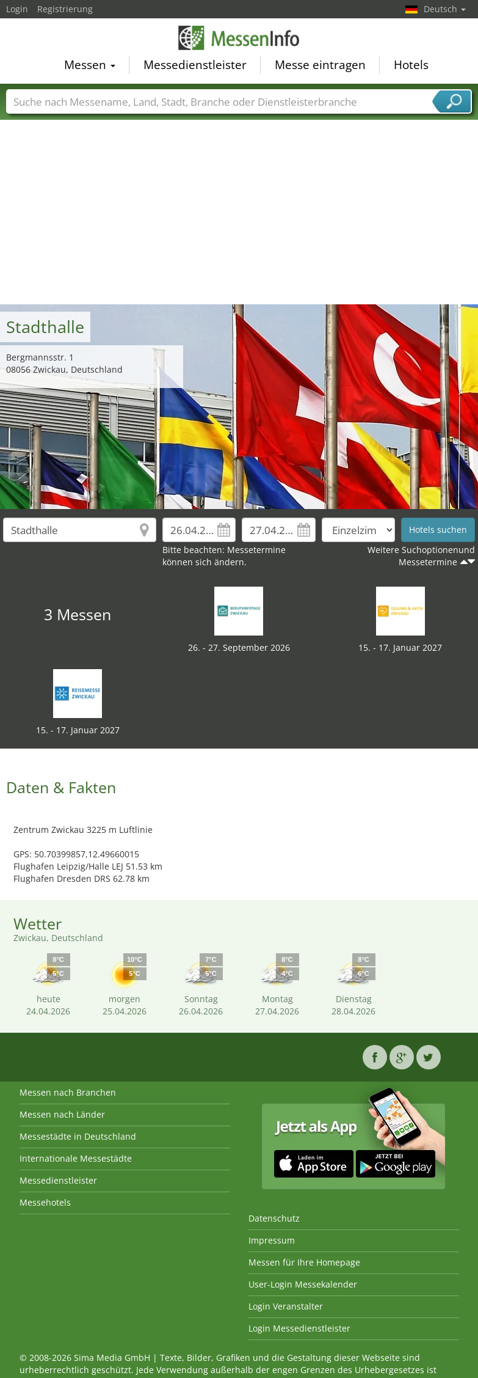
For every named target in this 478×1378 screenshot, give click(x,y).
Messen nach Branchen (68, 1092)
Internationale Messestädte (76, 1158)
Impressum (271, 1240)
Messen (89, 67)
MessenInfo (239, 40)
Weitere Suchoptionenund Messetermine (421, 556)
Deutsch (445, 9)
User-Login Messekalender (302, 1284)
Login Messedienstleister (299, 1328)
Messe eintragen (320, 67)
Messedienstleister (195, 67)
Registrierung (65, 9)
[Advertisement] (239, 212)
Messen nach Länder (62, 1114)
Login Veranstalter (285, 1306)
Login (17, 9)
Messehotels (45, 1202)
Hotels (411, 67)
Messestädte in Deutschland (78, 1136)
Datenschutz (274, 1218)
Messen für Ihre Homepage (304, 1262)
